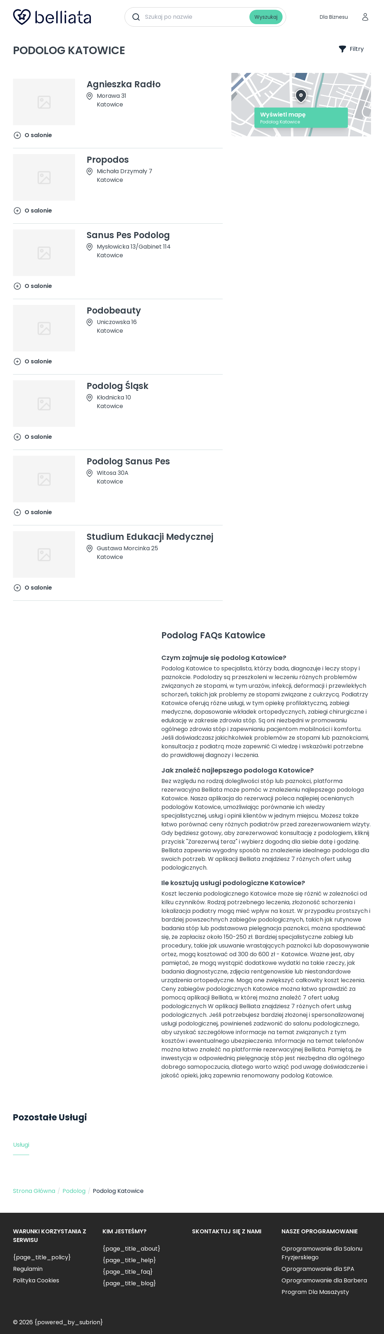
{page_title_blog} (129, 1283)
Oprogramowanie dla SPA (318, 1269)
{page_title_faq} (127, 1272)
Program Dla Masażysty (315, 1292)
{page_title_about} (131, 1249)
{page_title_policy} (42, 1257)
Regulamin (28, 1269)
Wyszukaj (266, 17)
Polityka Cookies (36, 1280)
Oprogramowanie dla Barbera (324, 1280)
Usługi (21, 1145)
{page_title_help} (129, 1260)
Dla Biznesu (334, 17)
